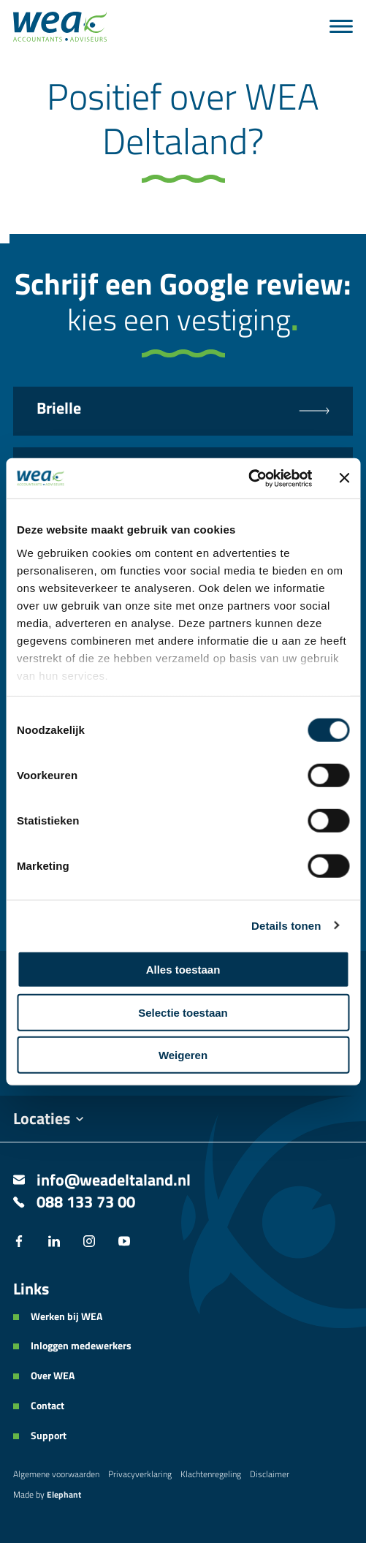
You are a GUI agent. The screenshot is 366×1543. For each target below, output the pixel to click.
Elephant (64, 1494)
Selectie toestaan (183, 1012)
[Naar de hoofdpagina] (60, 27)
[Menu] (341, 26)
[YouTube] (124, 1242)
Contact (47, 1406)
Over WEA (53, 1376)
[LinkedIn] (54, 1242)
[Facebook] (19, 1242)
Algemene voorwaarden (56, 1474)
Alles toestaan (183, 969)
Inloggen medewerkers (81, 1346)
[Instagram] (89, 1242)
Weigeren (183, 1055)
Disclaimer (269, 1474)
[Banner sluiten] (344, 478)
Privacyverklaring (140, 1474)
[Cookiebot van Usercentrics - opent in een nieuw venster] (248, 478)
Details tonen (286, 925)
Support (48, 1436)
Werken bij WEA (66, 1317)
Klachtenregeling (210, 1474)
